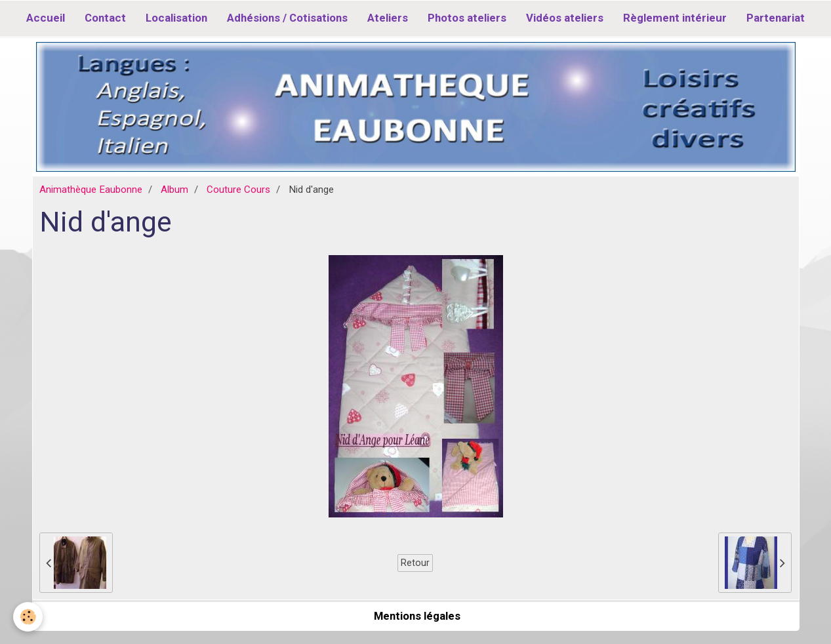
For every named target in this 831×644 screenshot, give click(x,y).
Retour (415, 562)
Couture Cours (238, 189)
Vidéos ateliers (564, 17)
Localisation (176, 17)
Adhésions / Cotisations (287, 17)
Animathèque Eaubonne (90, 189)
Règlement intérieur (675, 17)
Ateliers (387, 17)
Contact (105, 17)
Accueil (45, 17)
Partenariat (775, 17)
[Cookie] (28, 617)
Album (174, 189)
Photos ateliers (467, 17)
